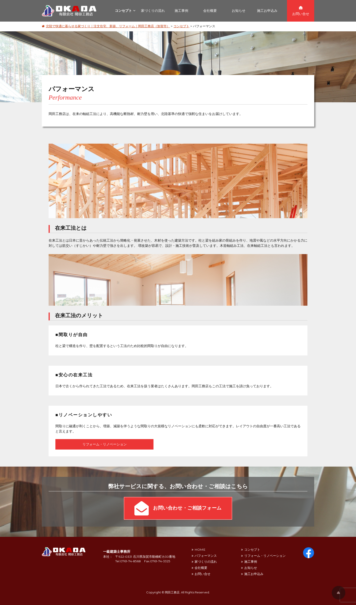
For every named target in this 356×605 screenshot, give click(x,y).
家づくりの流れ (153, 10)
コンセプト (123, 10)
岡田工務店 (172, 592)
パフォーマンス (206, 556)
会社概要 (210, 10)
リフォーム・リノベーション (104, 444)
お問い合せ (202, 574)
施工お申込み (267, 10)
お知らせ (238, 10)
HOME (200, 549)
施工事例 (181, 10)
